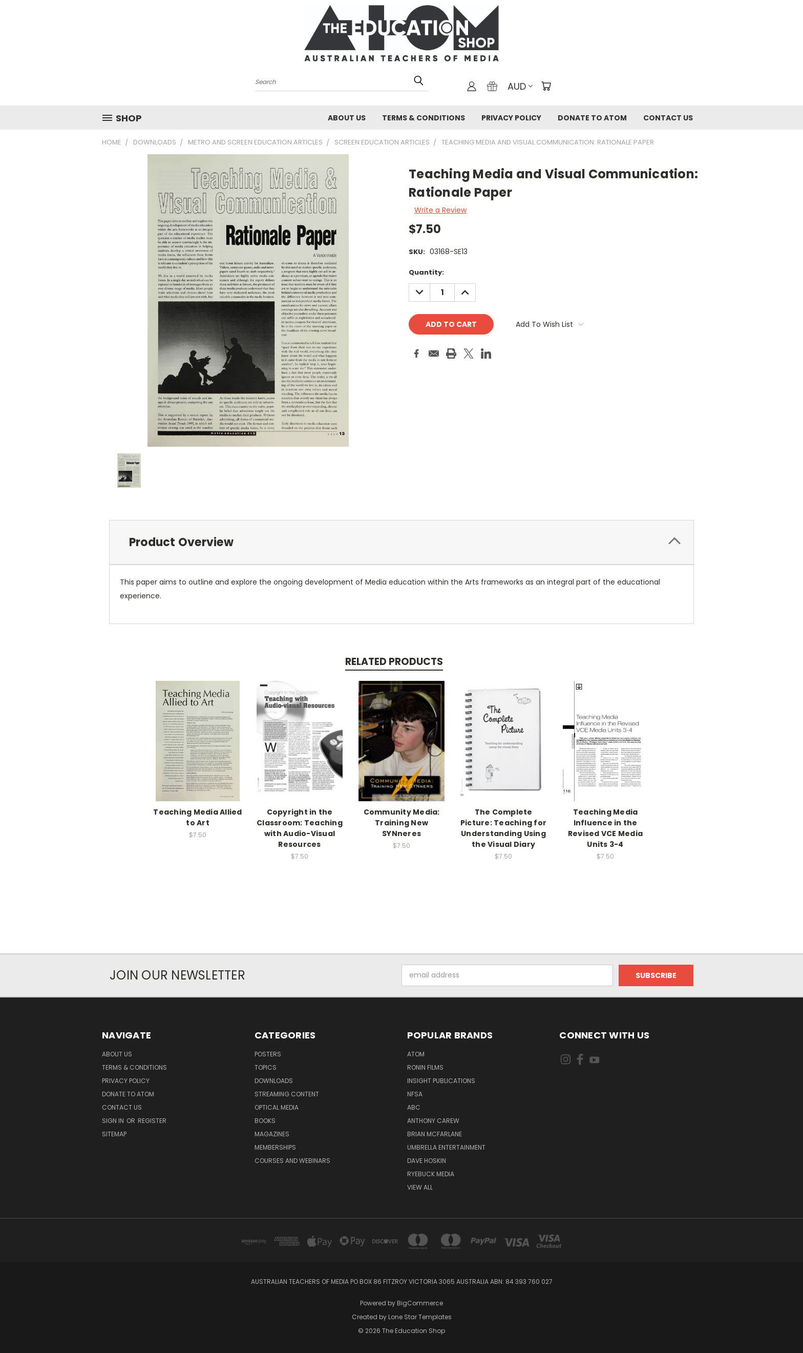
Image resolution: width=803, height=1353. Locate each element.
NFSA (414, 1094)
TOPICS (266, 1067)
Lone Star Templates (420, 1317)
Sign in (113, 1120)
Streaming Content (287, 1094)
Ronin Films (425, 1067)
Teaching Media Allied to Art (197, 817)
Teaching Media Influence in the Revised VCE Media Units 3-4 (605, 828)
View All (420, 1187)
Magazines (272, 1134)
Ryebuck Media (430, 1174)
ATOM (416, 1054)
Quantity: (426, 272)
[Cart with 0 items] (546, 86)
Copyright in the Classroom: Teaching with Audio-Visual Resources (300, 828)
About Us (347, 118)
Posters (268, 1054)
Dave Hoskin (426, 1160)
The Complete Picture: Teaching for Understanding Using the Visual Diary (503, 828)
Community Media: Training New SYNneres (402, 823)
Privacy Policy (511, 118)
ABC (413, 1107)
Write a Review (440, 210)
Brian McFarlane (434, 1134)
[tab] (401, 542)
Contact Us (668, 118)
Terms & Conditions (423, 118)
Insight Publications (441, 1080)
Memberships (275, 1147)
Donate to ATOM (592, 118)
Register (152, 1120)
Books (265, 1120)
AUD (520, 86)
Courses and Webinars (292, 1160)
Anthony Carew (433, 1120)
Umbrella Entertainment (446, 1147)
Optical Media (277, 1107)
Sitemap (114, 1134)
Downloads (274, 1080)
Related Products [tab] (394, 662)
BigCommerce (420, 1303)
